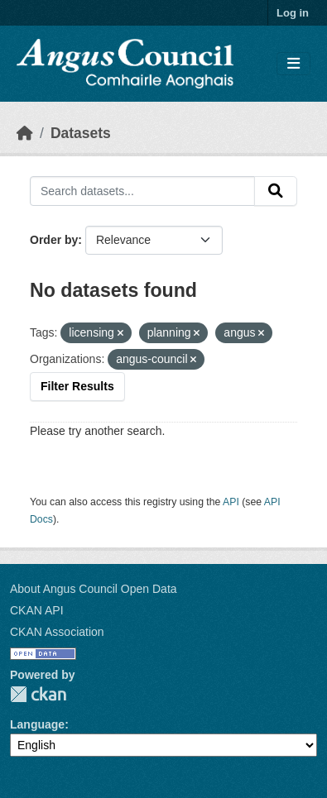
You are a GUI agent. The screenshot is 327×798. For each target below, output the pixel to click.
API (231, 502)
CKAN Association (57, 631)
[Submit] (275, 191)
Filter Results (77, 386)
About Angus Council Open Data (93, 588)
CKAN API (37, 610)
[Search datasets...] (142, 191)
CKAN (38, 694)
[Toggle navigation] (293, 64)
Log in (293, 13)
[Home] (25, 133)
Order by (54, 239)
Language (37, 724)
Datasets (80, 133)
